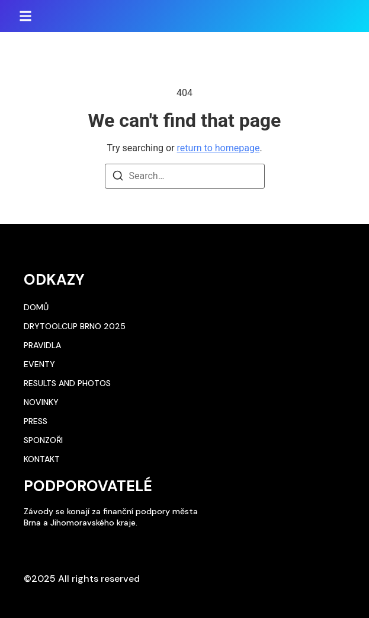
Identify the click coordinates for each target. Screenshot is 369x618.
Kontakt (42, 459)
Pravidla (42, 345)
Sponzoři (43, 440)
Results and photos (67, 383)
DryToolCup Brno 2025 (75, 326)
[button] (25, 16)
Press (35, 421)
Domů (36, 307)
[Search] (117, 177)
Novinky (41, 402)
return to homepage (218, 148)
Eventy (39, 364)
